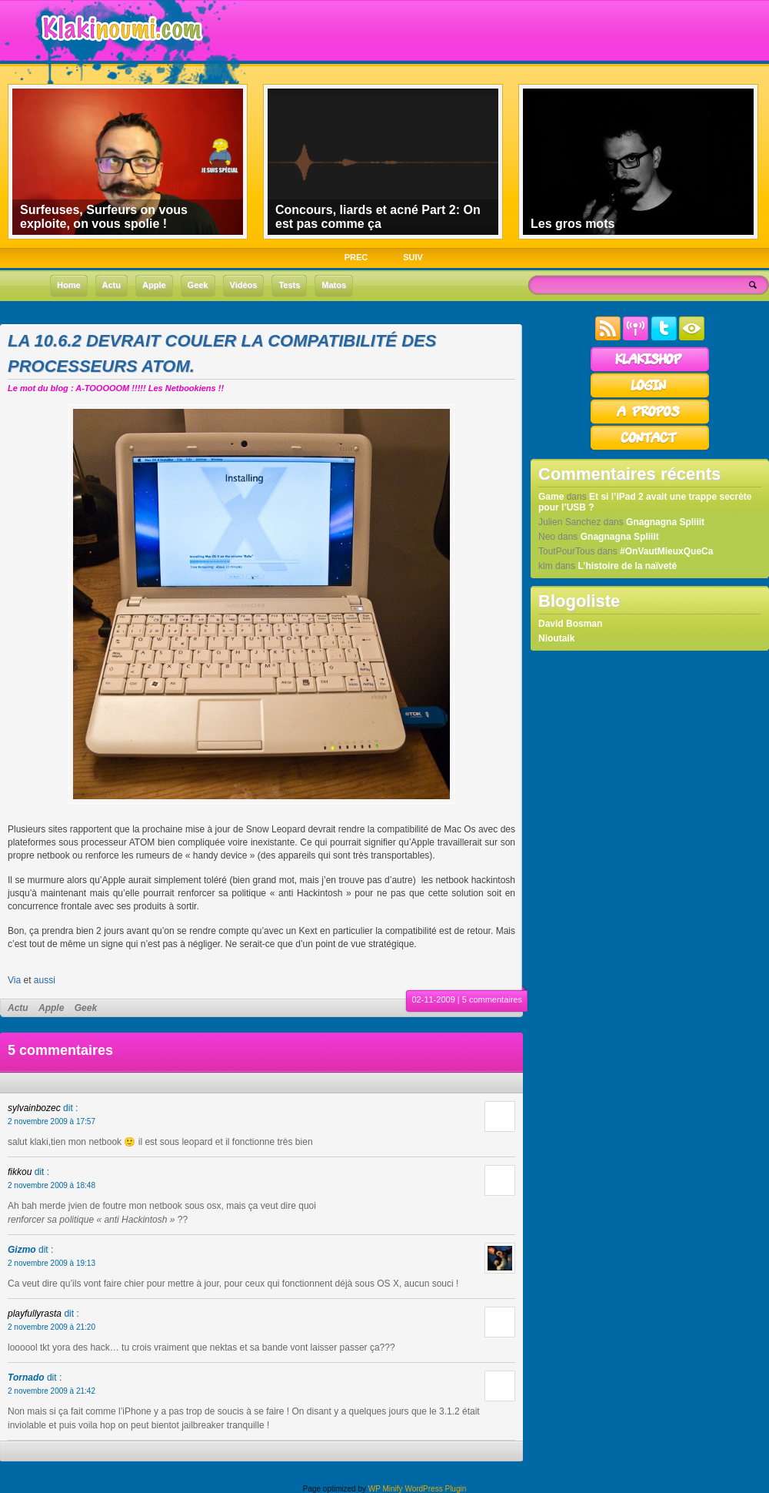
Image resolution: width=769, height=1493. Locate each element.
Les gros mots (572, 223)
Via (14, 980)
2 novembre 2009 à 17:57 (51, 1121)
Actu (18, 1008)
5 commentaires (492, 999)
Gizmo (22, 1249)
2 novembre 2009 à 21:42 (51, 1391)
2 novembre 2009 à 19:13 (51, 1263)
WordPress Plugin (435, 1489)
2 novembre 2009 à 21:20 (51, 1327)
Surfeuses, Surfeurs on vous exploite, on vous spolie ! (104, 216)
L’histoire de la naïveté (627, 566)
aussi (44, 980)
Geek (86, 1008)
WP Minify (385, 1489)
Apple (51, 1008)
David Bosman (570, 623)
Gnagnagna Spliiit (665, 522)
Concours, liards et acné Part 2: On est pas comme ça (378, 216)
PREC (356, 257)
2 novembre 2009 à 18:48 (51, 1185)
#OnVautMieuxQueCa (666, 551)
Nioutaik (556, 638)
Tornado (26, 1377)
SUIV (413, 257)
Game (551, 496)
